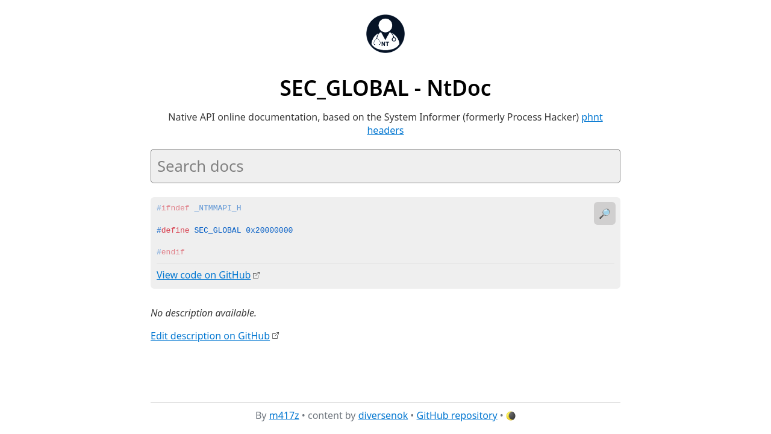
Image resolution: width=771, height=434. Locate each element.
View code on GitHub (204, 274)
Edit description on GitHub (210, 335)
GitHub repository (457, 415)
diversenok (383, 415)
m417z (284, 415)
